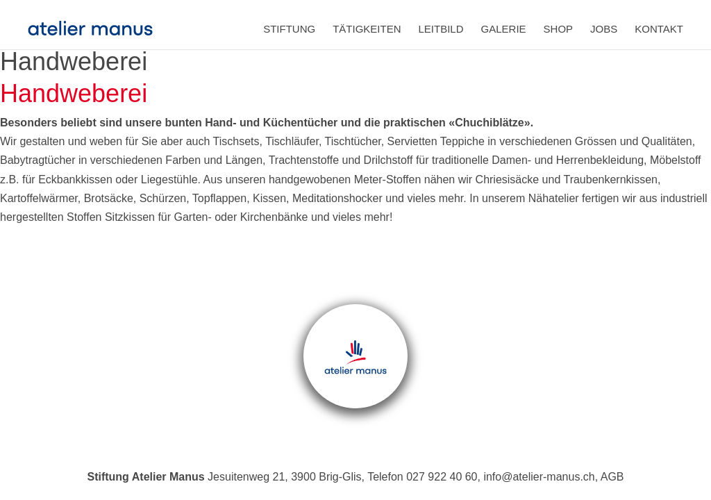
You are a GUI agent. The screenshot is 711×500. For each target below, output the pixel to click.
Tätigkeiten (367, 29)
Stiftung (289, 29)
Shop (559, 29)
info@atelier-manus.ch (538, 477)
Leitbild (441, 29)
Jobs (603, 29)
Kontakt (659, 29)
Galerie (503, 29)
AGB (612, 477)
